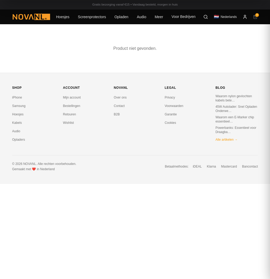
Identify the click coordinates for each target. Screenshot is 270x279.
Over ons (120, 97)
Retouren (69, 114)
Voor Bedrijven (184, 16)
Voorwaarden (174, 106)
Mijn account (72, 97)
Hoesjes (63, 17)
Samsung (19, 106)
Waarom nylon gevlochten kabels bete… (233, 98)
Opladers (18, 139)
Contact (119, 106)
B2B (117, 114)
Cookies (170, 123)
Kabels (17, 123)
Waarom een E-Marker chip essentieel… (234, 119)
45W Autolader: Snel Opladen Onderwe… (236, 109)
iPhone (17, 97)
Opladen (121, 17)
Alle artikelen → (226, 139)
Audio (141, 17)
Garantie (171, 114)
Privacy (170, 97)
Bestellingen (71, 106)
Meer (159, 17)
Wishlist (68, 123)
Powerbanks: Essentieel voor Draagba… (235, 130)
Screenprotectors (92, 17)
